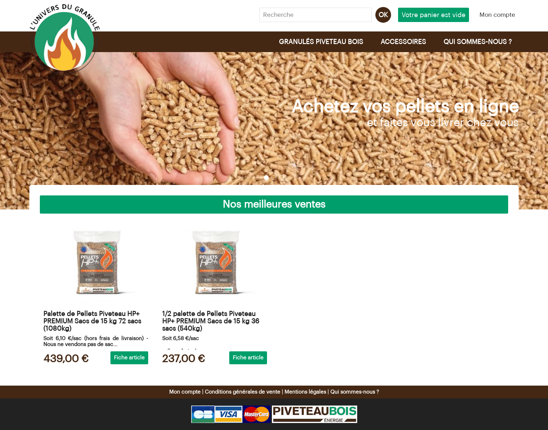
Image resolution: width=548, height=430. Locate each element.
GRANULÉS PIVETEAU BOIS (321, 41)
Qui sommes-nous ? (354, 392)
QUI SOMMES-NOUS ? (478, 41)
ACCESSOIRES (403, 41)
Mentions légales (305, 392)
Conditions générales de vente (242, 392)
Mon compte (497, 15)
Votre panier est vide (434, 15)
